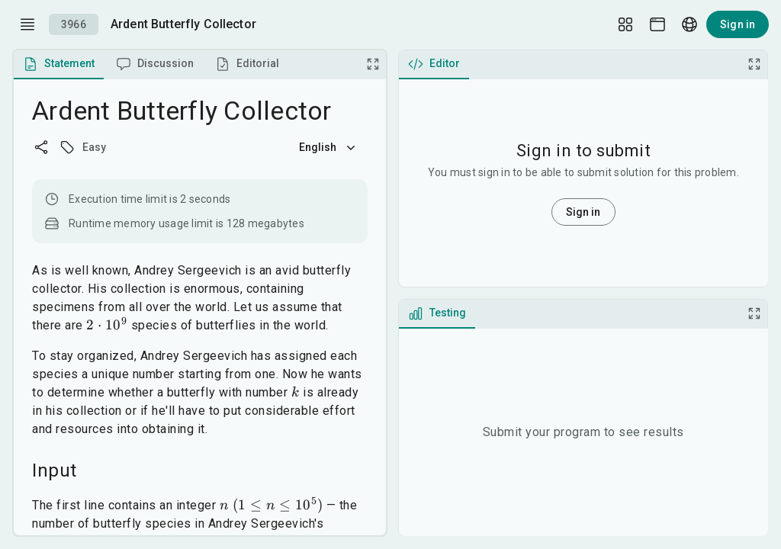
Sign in (737, 24)
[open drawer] (27, 24)
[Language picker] (689, 24)
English (328, 147)
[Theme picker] (657, 24)
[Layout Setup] (625, 24)
